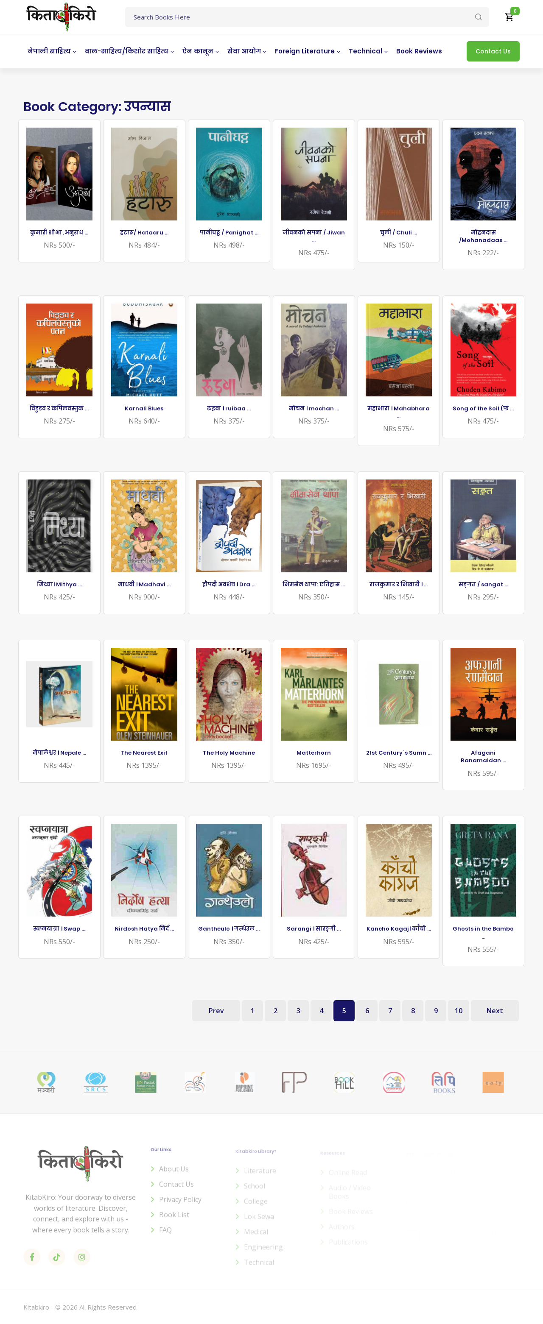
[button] (509, 17)
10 (458, 1010)
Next (495, 1010)
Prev (216, 1010)
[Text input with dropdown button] (307, 17)
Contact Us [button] (493, 51)
